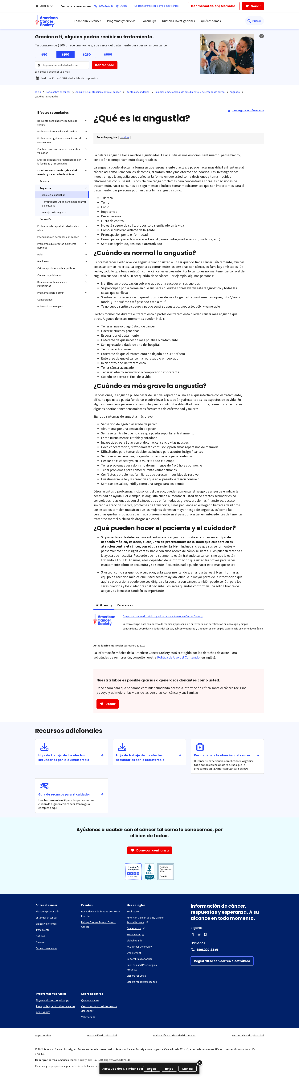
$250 (87, 54)
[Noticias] (40, 936)
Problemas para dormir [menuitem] (50, 292)
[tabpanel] (178, 624)
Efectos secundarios (53, 112)
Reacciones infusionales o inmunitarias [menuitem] (52, 284)
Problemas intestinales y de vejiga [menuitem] (57, 131)
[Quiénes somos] (90, 1000)
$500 (108, 54)
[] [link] (124, 137)
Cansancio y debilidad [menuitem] (49, 275)
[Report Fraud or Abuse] (140, 959)
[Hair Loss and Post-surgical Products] (146, 967)
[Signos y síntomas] (46, 923)
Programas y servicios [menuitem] (121, 21)
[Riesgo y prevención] (47, 911)
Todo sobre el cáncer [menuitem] (87, 21)
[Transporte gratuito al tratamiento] (55, 1006)
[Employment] (134, 952)
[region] (149, 1068)
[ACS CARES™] (43, 1012)
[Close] (200, 1063)
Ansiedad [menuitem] (45, 181)
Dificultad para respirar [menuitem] (50, 306)
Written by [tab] (104, 605)
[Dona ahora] (104, 65)
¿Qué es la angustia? (46, 96)
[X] (193, 934)
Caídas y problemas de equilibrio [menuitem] (56, 268)
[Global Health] (134, 940)
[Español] (47, 6)
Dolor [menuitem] (40, 254)
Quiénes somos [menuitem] (211, 21)
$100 (65, 54)
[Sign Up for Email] (136, 975)
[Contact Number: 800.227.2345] (227, 949)
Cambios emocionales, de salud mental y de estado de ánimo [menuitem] (57, 172)
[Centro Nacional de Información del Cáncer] (101, 1008)
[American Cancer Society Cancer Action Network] (146, 919)
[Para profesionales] (46, 948)
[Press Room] (136, 934)
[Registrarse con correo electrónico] (157, 6)
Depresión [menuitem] (45, 219)
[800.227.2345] (104, 6)
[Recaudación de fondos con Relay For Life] (101, 913)
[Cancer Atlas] (136, 928)
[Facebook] (205, 934)
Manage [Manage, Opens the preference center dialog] (187, 1069)
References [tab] (125, 605)
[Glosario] (40, 942)
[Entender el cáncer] (46, 917)
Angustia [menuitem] (45, 188)
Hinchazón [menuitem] (43, 261)
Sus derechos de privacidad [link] (248, 1035)
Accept (151, 1069)
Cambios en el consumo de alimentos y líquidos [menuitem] (58, 151)
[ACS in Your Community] (140, 946)
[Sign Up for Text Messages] (142, 981)
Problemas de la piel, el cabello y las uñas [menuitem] (58, 228)
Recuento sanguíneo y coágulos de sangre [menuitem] (57, 122)
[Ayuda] (122, 6)
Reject (169, 1069)
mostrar (124, 137)
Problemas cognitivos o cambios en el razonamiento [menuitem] (59, 140)
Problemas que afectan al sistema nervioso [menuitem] (56, 245)
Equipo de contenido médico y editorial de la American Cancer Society (163, 616)
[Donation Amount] (62, 65)
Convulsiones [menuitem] (45, 299)
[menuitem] (46, 21)
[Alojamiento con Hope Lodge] (52, 1000)
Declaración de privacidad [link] (102, 1035)
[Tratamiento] (43, 930)
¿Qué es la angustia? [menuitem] (53, 195)
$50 (44, 54)
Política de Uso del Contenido (178, 657)
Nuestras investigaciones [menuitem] (178, 21)
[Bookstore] (133, 911)
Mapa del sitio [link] (43, 1035)
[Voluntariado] (88, 1017)
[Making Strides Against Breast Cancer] (101, 924)
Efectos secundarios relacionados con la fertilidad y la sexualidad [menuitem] (59, 161)
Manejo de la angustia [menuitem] (54, 212)
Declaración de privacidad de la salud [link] (174, 1035)
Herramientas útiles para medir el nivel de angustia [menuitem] (64, 203)
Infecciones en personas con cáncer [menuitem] (58, 237)
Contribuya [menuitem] (148, 21)
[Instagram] (199, 934)
